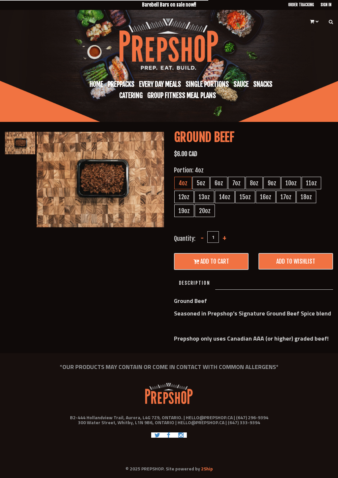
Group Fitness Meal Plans (181, 96)
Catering (131, 96)
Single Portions (207, 84)
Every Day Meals (160, 84)
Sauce (241, 84)
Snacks (262, 84)
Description (194, 283)
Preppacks (121, 84)
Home (96, 84)
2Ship (207, 468)
